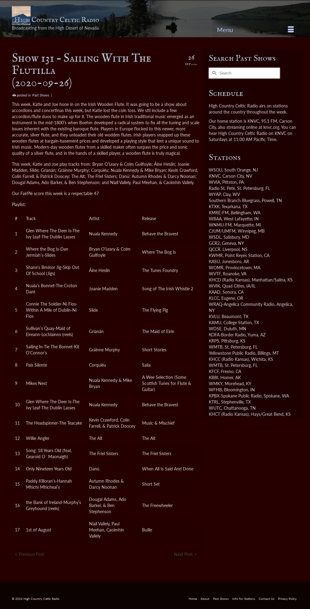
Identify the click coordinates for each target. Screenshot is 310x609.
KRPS (214, 340)
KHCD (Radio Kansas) (229, 279)
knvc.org (271, 127)
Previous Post (31, 554)
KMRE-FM (219, 212)
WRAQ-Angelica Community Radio (241, 304)
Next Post (183, 554)
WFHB (215, 389)
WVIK (214, 285)
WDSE (215, 328)
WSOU (215, 169)
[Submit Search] (213, 73)
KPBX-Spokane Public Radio (235, 395)
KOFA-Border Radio (227, 334)
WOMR (216, 267)
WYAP (215, 194)
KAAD (214, 292)
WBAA (215, 218)
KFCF (214, 371)
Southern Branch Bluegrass (234, 200)
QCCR (214, 249)
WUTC (215, 408)
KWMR (216, 255)
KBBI (213, 377)
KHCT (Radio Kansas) (229, 414)
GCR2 (214, 243)
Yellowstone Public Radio (232, 353)
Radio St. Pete (222, 188)
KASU (214, 261)
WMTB (216, 347)
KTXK (214, 206)
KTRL (214, 401)
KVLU (214, 316)
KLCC (214, 298)
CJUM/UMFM (222, 231)
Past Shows (40, 95)
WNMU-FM (220, 224)
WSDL (215, 237)
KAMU (215, 322)
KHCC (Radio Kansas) (229, 359)
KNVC (214, 176)
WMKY (216, 383)
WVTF (215, 273)
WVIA (214, 182)
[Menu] (255, 29)
